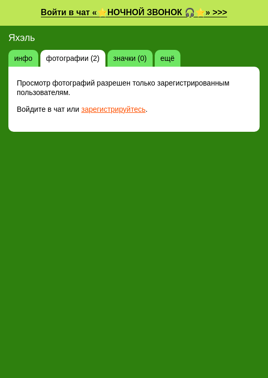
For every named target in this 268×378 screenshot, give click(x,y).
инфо (23, 58)
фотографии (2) (73, 58)
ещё (167, 58)
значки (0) (130, 58)
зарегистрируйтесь (113, 109)
